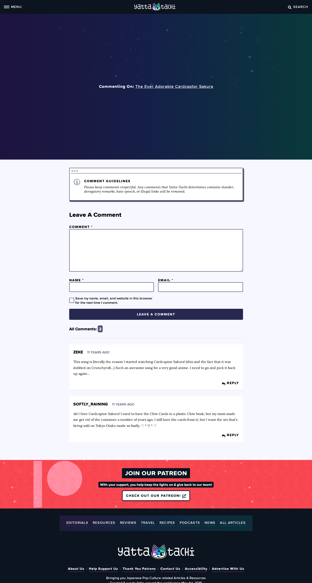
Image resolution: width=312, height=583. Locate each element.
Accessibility (196, 568)
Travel (148, 523)
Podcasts (190, 523)
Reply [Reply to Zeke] (230, 382)
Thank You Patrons (139, 568)
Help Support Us (103, 568)
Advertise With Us (228, 568)
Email (165, 280)
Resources (104, 523)
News (210, 523)
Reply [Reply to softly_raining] (230, 434)
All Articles (233, 523)
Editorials (77, 523)
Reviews (128, 523)
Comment (81, 227)
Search (298, 6)
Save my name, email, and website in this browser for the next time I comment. (113, 300)
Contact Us (170, 568)
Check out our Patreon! (156, 495)
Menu (13, 6)
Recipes (167, 523)
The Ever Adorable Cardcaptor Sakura (174, 86)
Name (76, 280)
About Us (76, 568)
